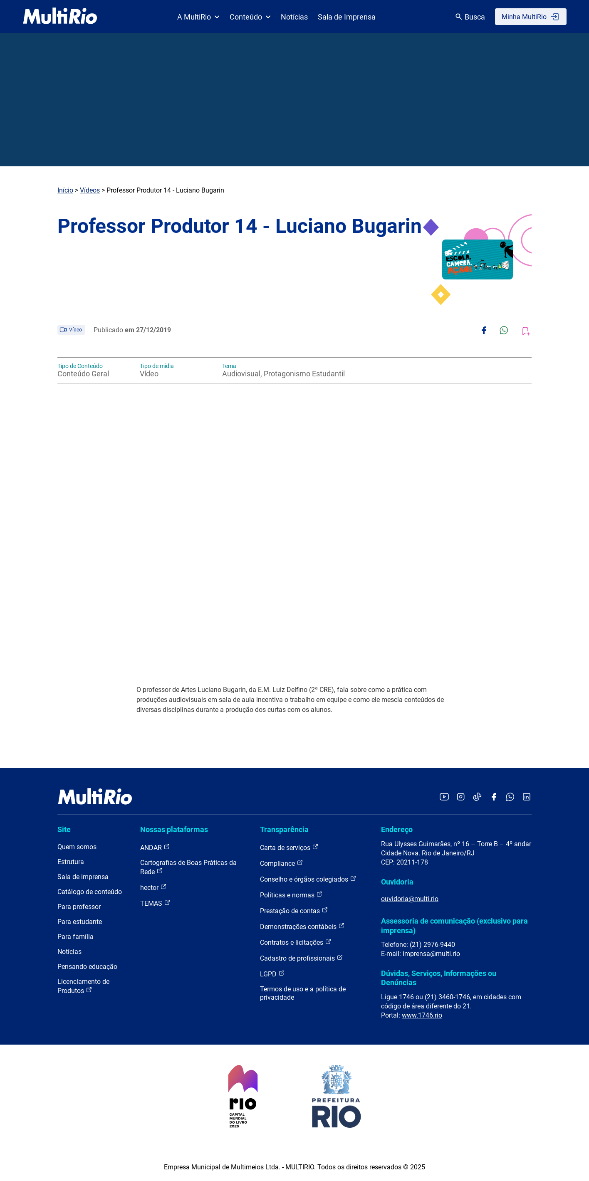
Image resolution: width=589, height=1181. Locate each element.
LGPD (272, 973)
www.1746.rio (422, 1015)
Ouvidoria (397, 881)
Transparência (284, 829)
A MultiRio (198, 16)
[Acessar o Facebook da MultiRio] (494, 797)
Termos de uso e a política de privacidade (303, 993)
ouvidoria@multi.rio (409, 899)
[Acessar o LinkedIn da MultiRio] (527, 797)
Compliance (281, 863)
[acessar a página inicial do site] (60, 16)
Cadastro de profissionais (301, 958)
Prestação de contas (294, 910)
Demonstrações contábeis (302, 926)
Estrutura (70, 862)
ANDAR (155, 847)
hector (153, 887)
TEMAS (155, 903)
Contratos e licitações (296, 942)
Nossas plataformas (174, 829)
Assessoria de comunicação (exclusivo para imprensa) (454, 925)
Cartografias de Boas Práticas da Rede (188, 867)
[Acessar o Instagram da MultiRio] (460, 797)
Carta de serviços (289, 847)
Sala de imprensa (83, 877)
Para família (75, 937)
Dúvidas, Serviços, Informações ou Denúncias (438, 978)
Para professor (79, 907)
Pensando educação (87, 967)
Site (64, 829)
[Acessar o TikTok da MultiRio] (477, 797)
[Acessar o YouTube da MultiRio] (444, 797)
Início (65, 190)
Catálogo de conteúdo (89, 892)
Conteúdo (250, 16)
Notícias (294, 16)
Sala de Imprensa (347, 16)
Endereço (397, 829)
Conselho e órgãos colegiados (308, 879)
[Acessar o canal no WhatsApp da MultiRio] (510, 797)
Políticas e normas (291, 894)
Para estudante (79, 922)
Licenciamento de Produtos (83, 986)
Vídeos (90, 190)
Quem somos (77, 847)
